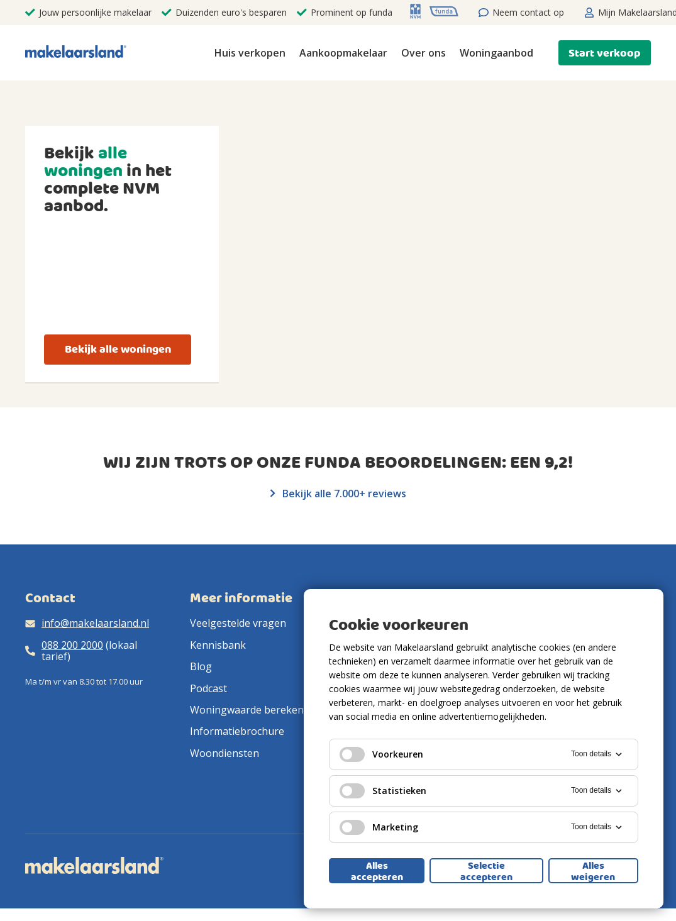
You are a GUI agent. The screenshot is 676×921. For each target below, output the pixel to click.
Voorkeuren (381, 754)
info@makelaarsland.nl (95, 623)
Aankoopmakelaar (343, 52)
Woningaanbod (496, 52)
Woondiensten (224, 753)
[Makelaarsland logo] (75, 52)
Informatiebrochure (237, 731)
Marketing (379, 827)
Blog (201, 666)
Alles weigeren (593, 870)
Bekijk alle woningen (118, 349)
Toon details (597, 754)
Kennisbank (218, 645)
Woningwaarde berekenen (253, 710)
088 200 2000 (72, 645)
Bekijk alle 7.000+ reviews (338, 493)
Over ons (423, 52)
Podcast (208, 688)
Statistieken (383, 790)
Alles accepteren (377, 870)
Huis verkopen (249, 52)
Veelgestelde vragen (238, 623)
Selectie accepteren (486, 870)
